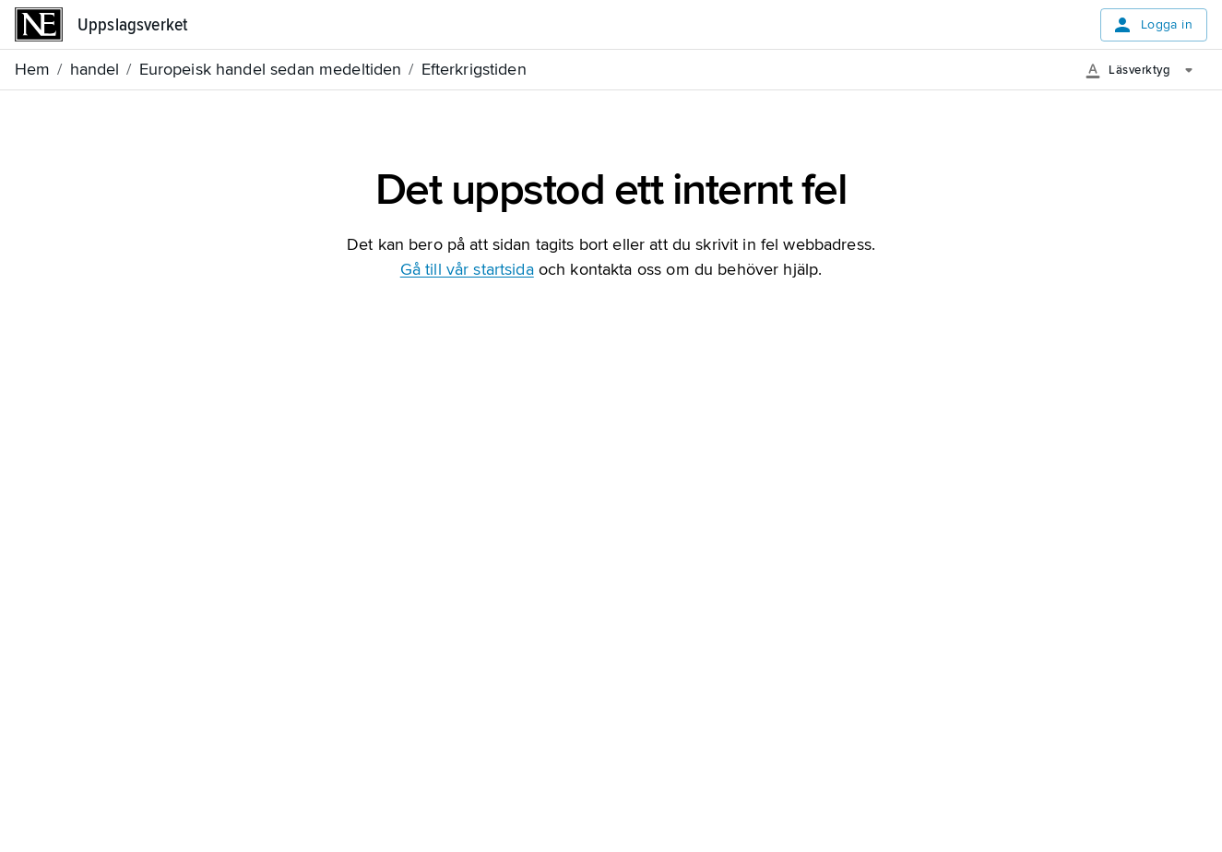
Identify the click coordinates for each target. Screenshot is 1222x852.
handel (95, 69)
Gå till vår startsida (467, 269)
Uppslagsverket (132, 25)
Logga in (1151, 25)
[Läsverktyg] (1146, 70)
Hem (32, 69)
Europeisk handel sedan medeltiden (270, 69)
